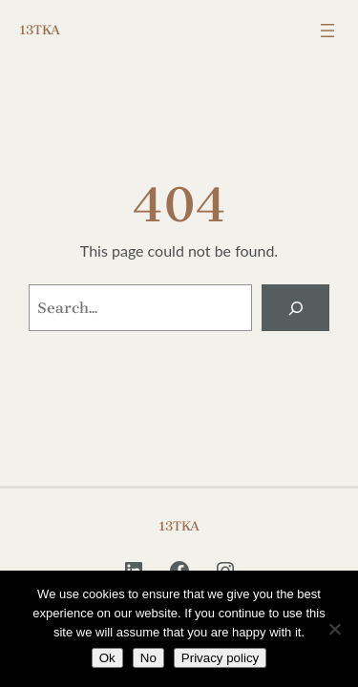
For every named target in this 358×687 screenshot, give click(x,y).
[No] (334, 628)
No (148, 658)
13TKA (39, 30)
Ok (107, 658)
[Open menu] (327, 30)
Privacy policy (220, 658)
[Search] (295, 307)
